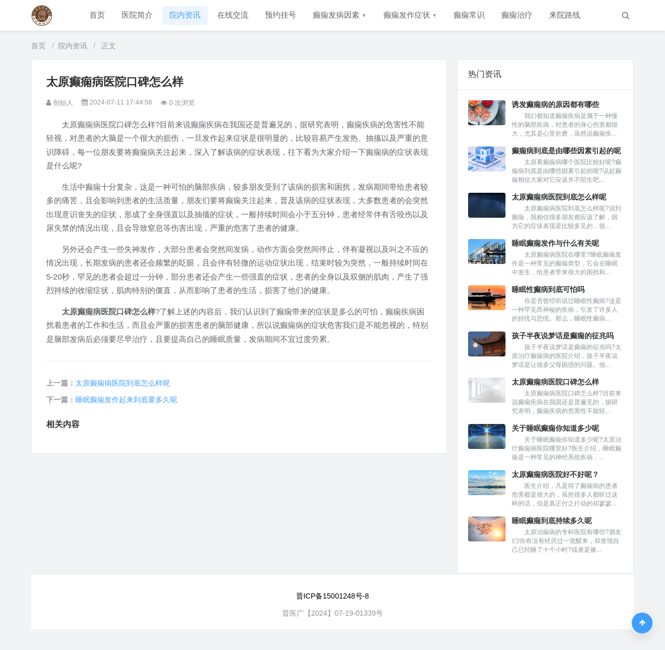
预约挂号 (280, 14)
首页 (97, 14)
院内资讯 (185, 14)
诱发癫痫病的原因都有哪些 (555, 104)
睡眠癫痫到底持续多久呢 (552, 520)
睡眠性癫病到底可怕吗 (548, 289)
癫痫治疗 (517, 14)
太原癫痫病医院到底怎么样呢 (122, 383)
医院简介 (137, 14)
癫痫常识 (469, 14)
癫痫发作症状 (410, 14)
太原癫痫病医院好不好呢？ (555, 474)
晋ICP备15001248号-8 (332, 596)
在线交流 (232, 14)
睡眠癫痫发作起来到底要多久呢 (126, 399)
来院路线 (564, 14)
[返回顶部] (642, 623)
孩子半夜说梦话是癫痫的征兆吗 (563, 335)
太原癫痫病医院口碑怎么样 (555, 382)
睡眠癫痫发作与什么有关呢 (555, 243)
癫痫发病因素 (340, 14)
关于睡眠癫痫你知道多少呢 (555, 428)
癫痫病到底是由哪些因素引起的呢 (566, 151)
